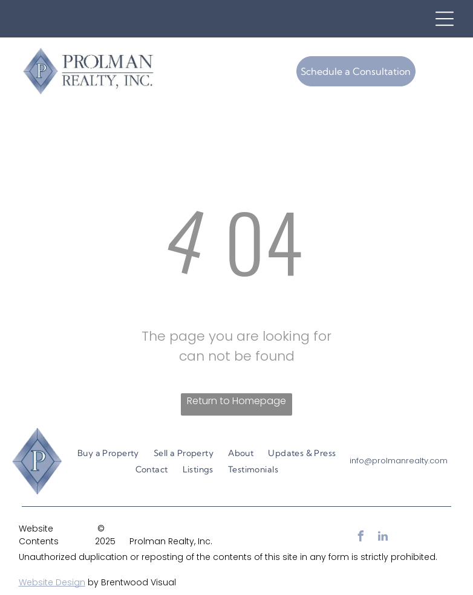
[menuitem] (108, 453)
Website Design (52, 582)
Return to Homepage (236, 401)
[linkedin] (382, 538)
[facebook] (361, 538)
